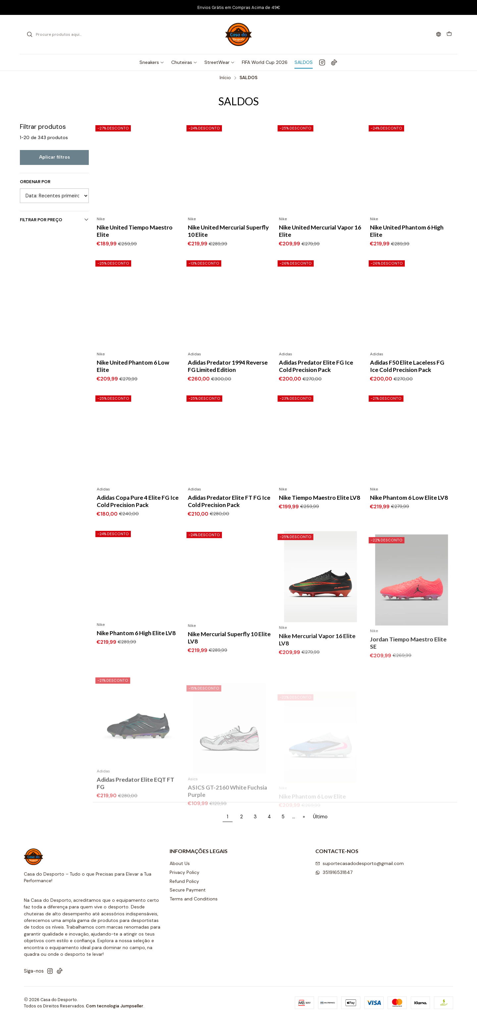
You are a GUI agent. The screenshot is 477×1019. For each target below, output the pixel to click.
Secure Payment (188, 890)
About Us (180, 863)
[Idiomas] (438, 34)
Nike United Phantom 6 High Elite (407, 231)
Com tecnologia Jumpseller (114, 1006)
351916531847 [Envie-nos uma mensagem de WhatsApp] (333, 872)
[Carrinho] (449, 34)
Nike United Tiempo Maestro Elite (135, 231)
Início (225, 78)
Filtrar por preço (54, 220)
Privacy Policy (184, 872)
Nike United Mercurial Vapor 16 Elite (320, 231)
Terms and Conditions (194, 899)
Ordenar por (35, 181)
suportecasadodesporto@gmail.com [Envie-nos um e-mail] (359, 863)
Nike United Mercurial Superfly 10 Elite (228, 231)
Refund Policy (184, 881)
